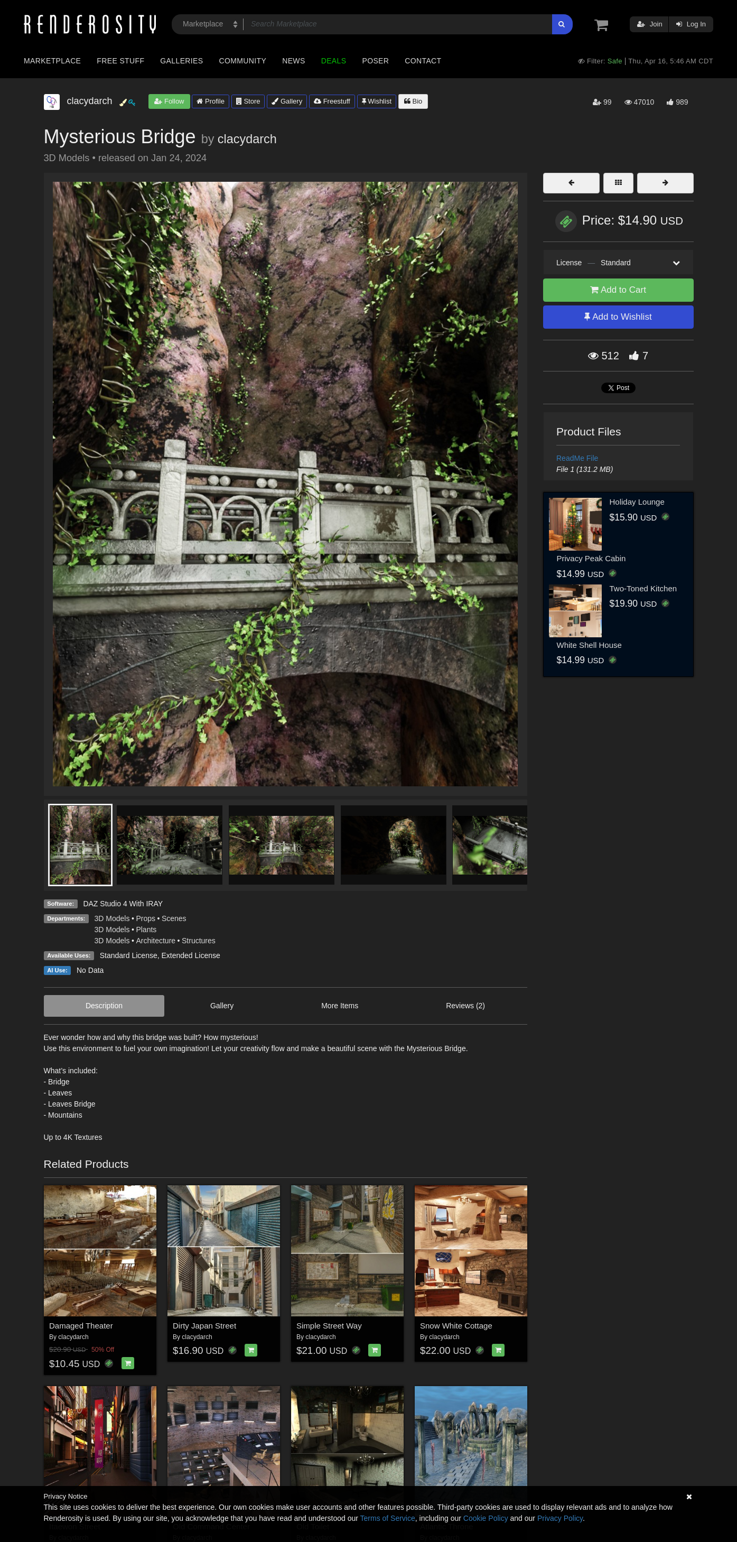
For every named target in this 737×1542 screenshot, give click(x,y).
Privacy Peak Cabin (591, 558)
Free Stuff (120, 61)
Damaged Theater (81, 1325)
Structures (199, 940)
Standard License (128, 955)
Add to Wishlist (617, 317)
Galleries (181, 61)
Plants (146, 929)
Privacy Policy (560, 1518)
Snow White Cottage (456, 1325)
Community (243, 61)
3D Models (112, 918)
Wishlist (376, 101)
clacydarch (247, 139)
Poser (375, 61)
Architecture (155, 940)
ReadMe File (577, 458)
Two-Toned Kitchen (643, 588)
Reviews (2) (465, 1005)
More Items (339, 1005)
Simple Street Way (329, 1325)
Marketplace (52, 61)
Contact (423, 61)
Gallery (287, 101)
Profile (210, 101)
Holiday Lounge (637, 501)
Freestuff (332, 101)
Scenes (174, 918)
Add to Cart (618, 290)
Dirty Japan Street (204, 1325)
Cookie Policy (485, 1518)
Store (248, 101)
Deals (334, 61)
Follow (169, 101)
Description (104, 1005)
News (293, 61)
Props (145, 918)
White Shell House (589, 644)
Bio (413, 101)
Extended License (190, 955)
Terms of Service (387, 1518)
